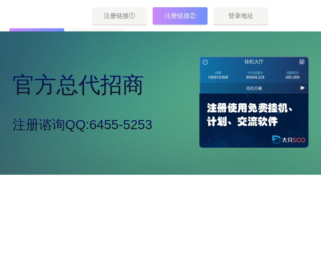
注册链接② (180, 15)
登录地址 (240, 15)
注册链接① (119, 15)
